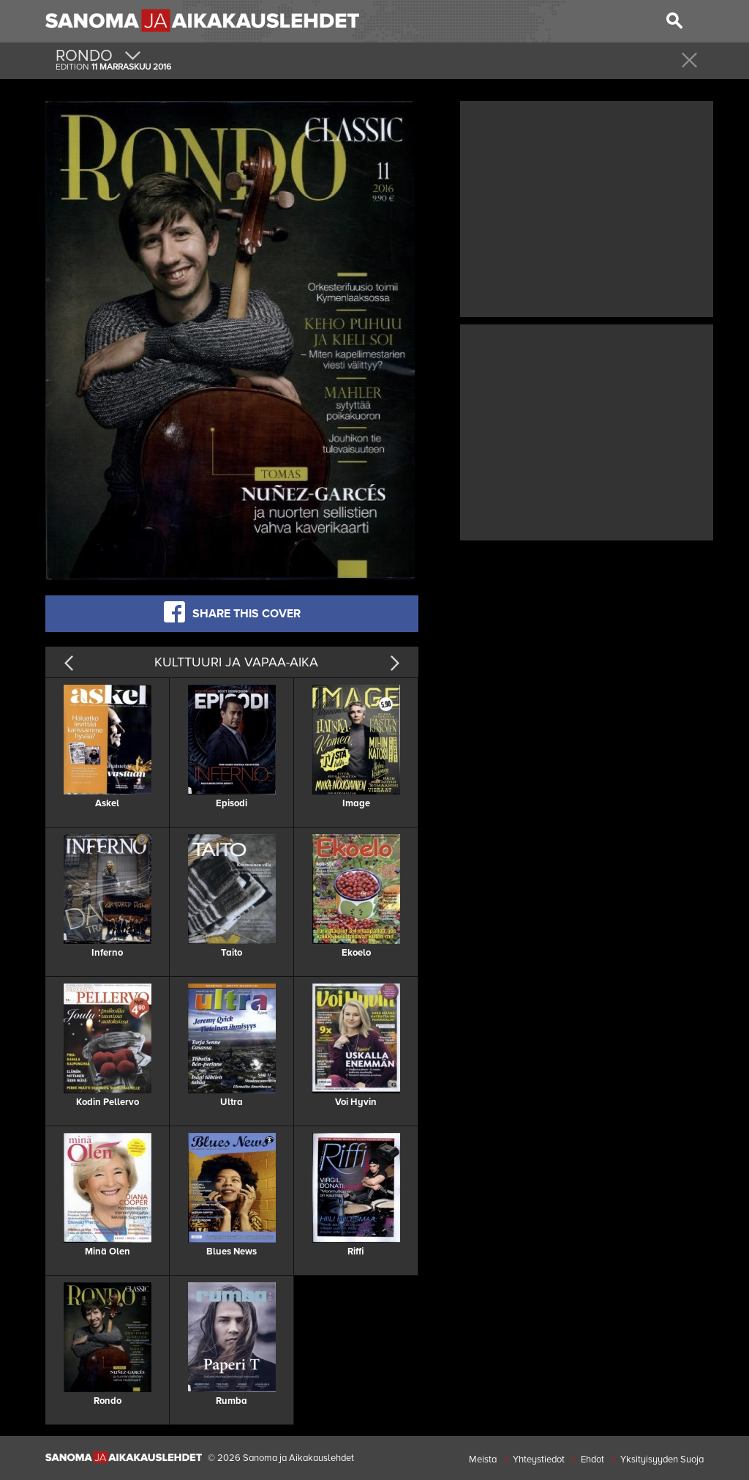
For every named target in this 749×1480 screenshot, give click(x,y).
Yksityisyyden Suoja (662, 1459)
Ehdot (592, 1459)
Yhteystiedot (539, 1459)
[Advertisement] (587, 207)
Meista (483, 1459)
